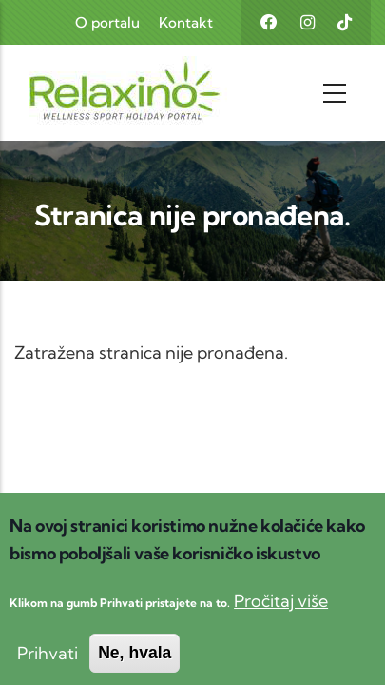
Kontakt (186, 22)
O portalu (107, 22)
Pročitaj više (281, 621)
